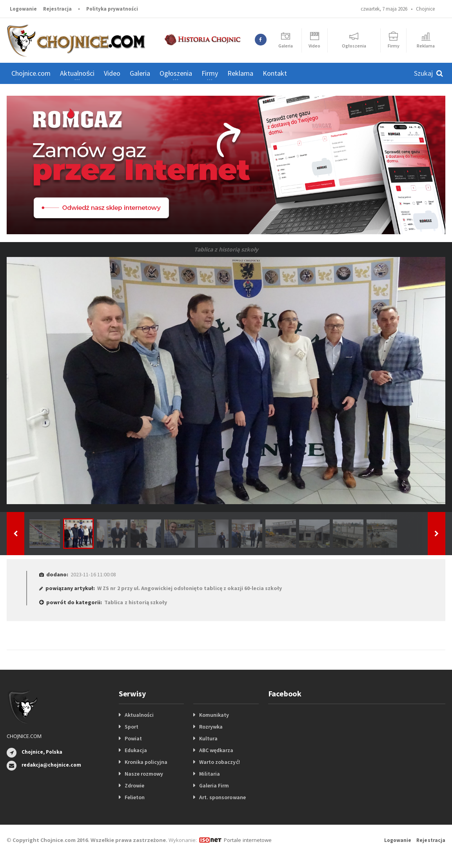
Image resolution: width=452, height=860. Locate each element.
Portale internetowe (247, 840)
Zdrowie (134, 785)
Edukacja (136, 750)
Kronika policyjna (146, 761)
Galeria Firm (214, 785)
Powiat (133, 738)
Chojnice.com (31, 73)
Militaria (209, 773)
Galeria (140, 73)
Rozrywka (211, 726)
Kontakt (275, 73)
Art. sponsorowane (222, 797)
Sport (131, 726)
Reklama (240, 73)
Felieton (135, 797)
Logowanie (23, 8)
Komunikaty (214, 714)
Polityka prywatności (112, 8)
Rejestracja (57, 8)
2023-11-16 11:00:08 (93, 574)
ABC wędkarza (216, 750)
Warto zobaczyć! (219, 761)
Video (112, 73)
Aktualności (139, 714)
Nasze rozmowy (144, 773)
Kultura (208, 738)
